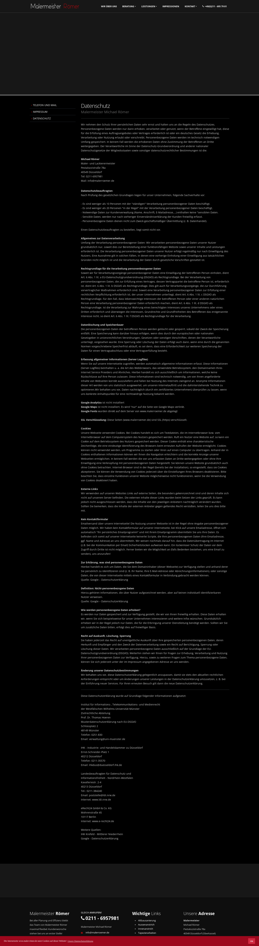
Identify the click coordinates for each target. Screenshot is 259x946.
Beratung (128, 6)
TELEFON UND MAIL (45, 105)
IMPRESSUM (40, 111)
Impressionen (170, 6)
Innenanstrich (145, 928)
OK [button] (251, 941)
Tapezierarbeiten (147, 932)
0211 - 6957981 (100, 918)
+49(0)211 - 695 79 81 (214, 6)
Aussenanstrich (146, 924)
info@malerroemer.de (97, 932)
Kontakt (190, 6)
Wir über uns (109, 6)
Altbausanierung (147, 920)
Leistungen (148, 6)
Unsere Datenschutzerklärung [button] (80, 941)
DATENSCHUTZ (42, 118)
